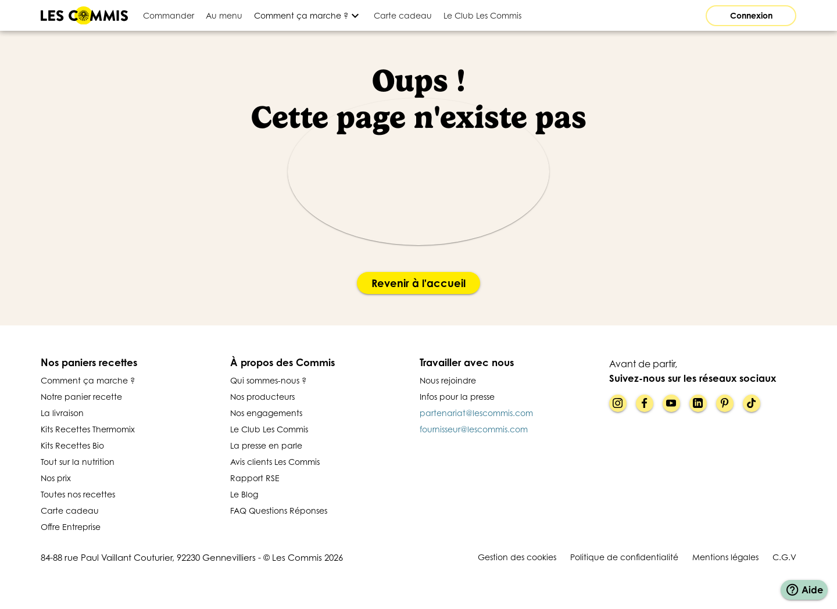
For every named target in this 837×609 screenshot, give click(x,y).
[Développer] (308, 15)
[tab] (168, 15)
